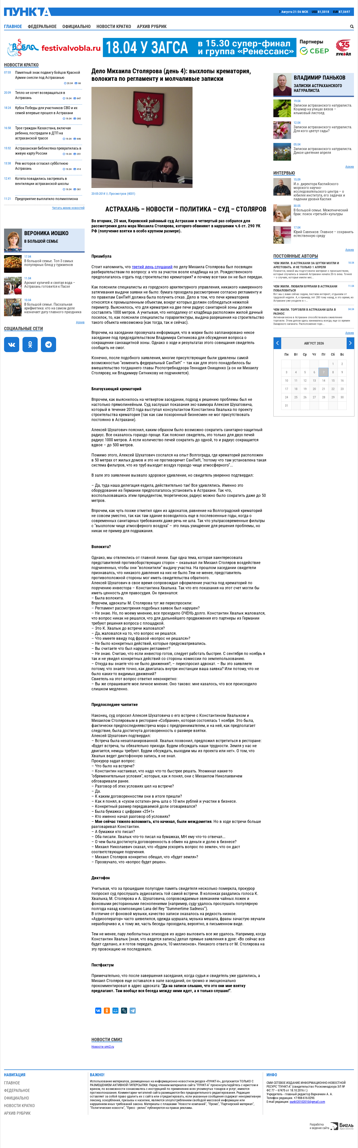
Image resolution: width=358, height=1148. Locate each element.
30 (342, 397)
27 (314, 397)
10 (286, 380)
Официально (76, 26)
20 (314, 389)
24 (286, 397)
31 (286, 405)
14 (323, 380)
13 (314, 380)
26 (304, 397)
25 (295, 397)
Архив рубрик (151, 26)
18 (295, 389)
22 (333, 389)
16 (342, 380)
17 (286, 389)
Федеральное (42, 26)
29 (333, 397)
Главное (13, 26)
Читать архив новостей (68, 208)
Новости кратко (114, 26)
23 (342, 389)
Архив (80, 322)
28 (323, 397)
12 (304, 380)
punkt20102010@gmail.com (307, 1102)
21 (323, 389)
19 (304, 389)
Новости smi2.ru (102, 1046)
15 (333, 380)
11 (295, 380)
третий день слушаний (152, 266)
